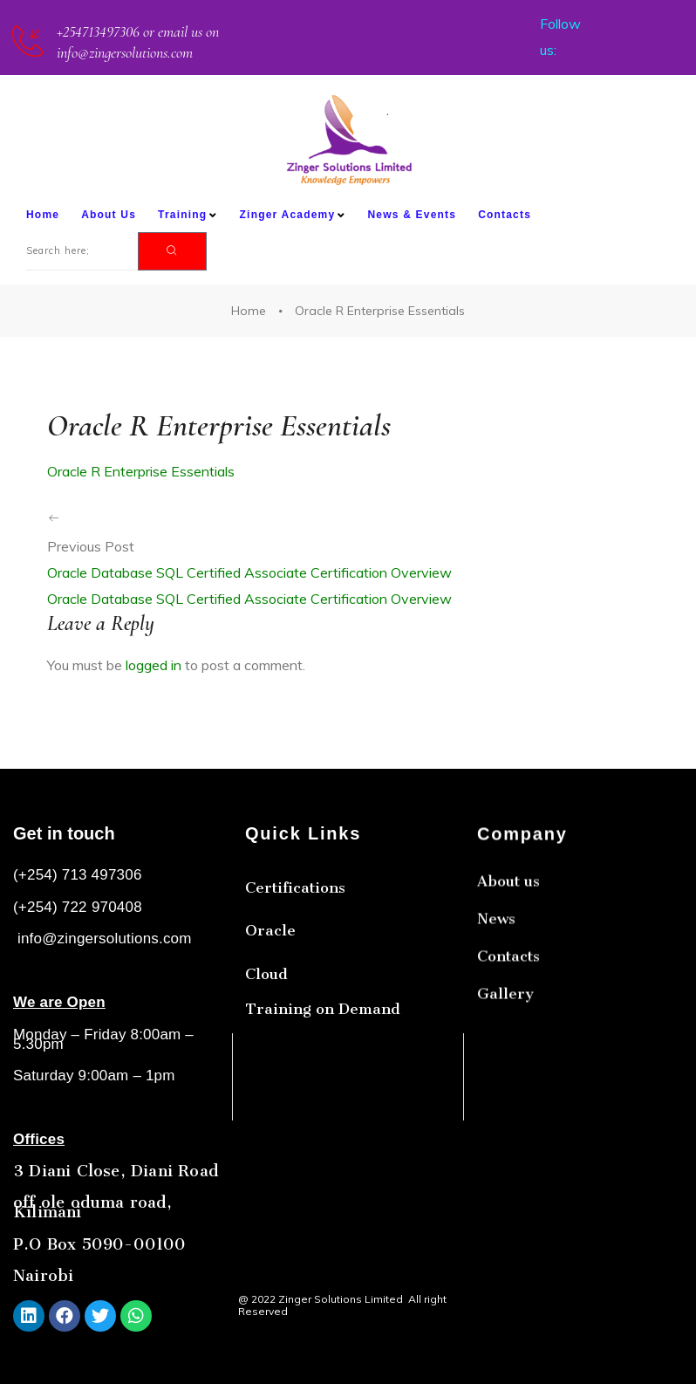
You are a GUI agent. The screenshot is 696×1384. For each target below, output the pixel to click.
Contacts (504, 215)
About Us (108, 215)
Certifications (295, 940)
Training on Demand (322, 1062)
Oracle (270, 983)
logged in (153, 665)
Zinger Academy (293, 215)
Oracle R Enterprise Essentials (141, 471)
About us (508, 966)
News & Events (411, 215)
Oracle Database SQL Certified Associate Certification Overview (249, 572)
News (496, 1003)
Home (42, 215)
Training (187, 215)
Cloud (266, 1027)
